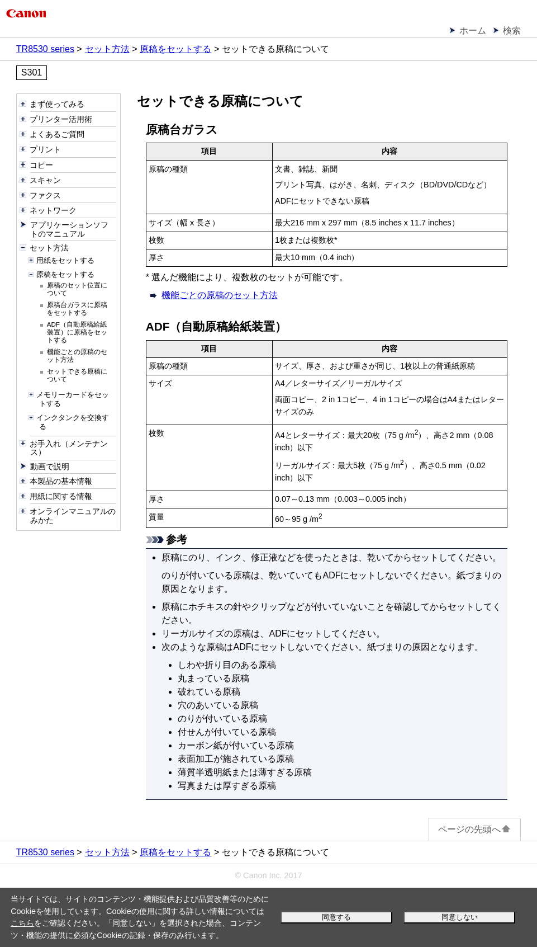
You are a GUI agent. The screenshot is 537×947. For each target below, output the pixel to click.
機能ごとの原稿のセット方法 (219, 295)
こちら (22, 922)
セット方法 (107, 49)
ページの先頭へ (474, 829)
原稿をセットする (175, 49)
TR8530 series (45, 49)
